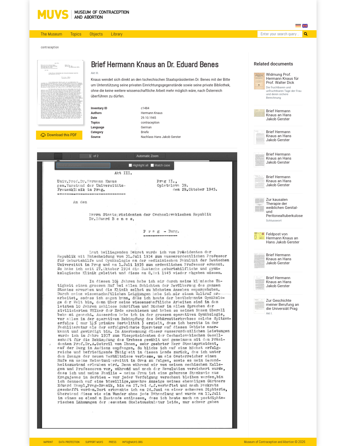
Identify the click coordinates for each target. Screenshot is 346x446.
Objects (96, 34)
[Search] (279, 34)
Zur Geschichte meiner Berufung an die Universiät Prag (282, 305)
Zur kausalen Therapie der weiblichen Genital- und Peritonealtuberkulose (284, 208)
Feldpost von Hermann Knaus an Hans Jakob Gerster (282, 238)
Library (116, 34)
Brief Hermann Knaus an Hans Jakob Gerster (278, 115)
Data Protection (69, 442)
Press (112, 442)
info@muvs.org (132, 442)
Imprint (48, 442)
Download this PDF (59, 135)
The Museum (51, 34)
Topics (76, 34)
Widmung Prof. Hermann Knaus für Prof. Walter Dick (282, 78)
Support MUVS (94, 442)
